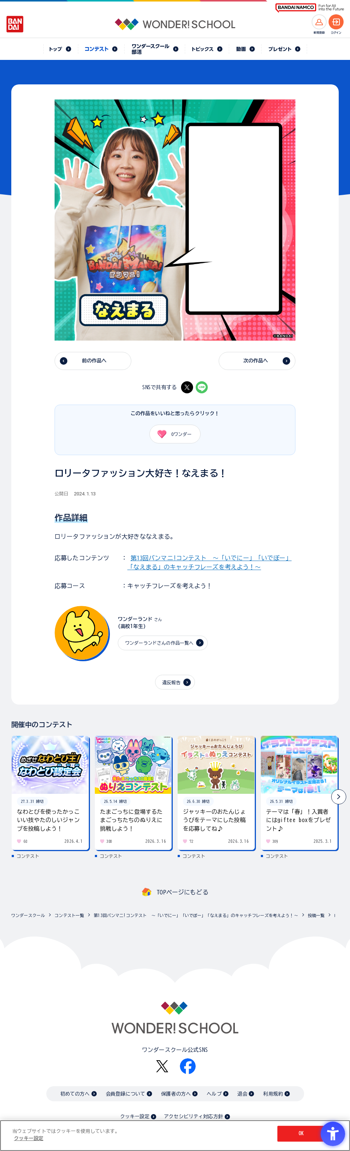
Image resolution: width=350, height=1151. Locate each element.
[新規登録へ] (319, 21)
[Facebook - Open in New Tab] (188, 1066)
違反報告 (171, 682)
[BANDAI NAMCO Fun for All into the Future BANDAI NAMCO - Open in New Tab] (309, 8)
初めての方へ (75, 1093)
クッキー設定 (134, 1116)
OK (301, 1133)
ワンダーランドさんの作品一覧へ (159, 642)
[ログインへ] (336, 21)
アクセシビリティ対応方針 (193, 1116)
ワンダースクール (28, 915)
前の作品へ (94, 360)
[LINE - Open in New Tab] (202, 387)
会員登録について (125, 1093)
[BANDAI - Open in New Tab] (15, 24)
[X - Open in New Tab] (187, 387)
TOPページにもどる (182, 892)
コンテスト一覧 (69, 915)
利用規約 (273, 1093)
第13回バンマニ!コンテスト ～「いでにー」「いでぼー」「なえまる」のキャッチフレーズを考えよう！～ (196, 915)
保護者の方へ (176, 1093)
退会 (242, 1093)
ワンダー (172, 434)
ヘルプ (214, 1093)
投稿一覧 (316, 915)
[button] (338, 796)
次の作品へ (255, 360)
